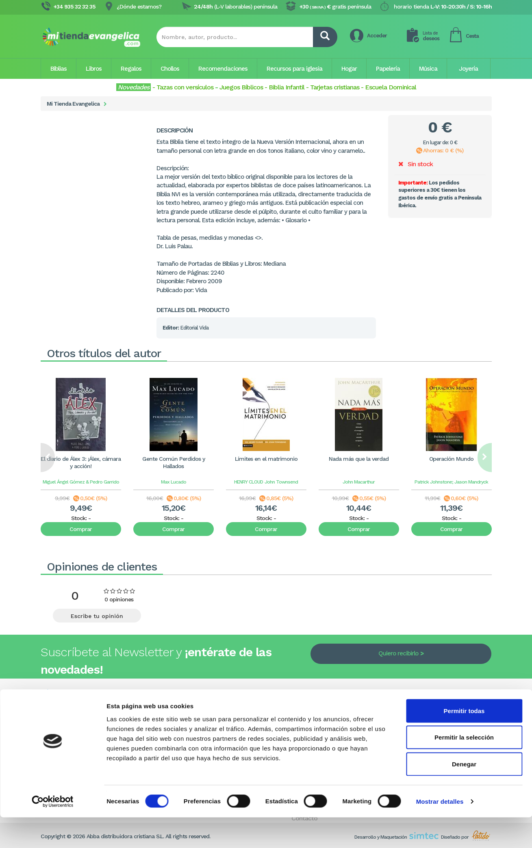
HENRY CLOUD (248, 482)
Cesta (472, 36)
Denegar (464, 794)
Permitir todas (464, 741)
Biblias (58, 68)
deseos (431, 35)
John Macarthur (359, 482)
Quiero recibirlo (398, 653)
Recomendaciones (223, 68)
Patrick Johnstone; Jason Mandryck (451, 482)
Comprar (80, 529)
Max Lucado (173, 482)
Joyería (468, 68)
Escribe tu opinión (97, 616)
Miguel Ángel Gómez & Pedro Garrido (81, 482)
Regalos (131, 68)
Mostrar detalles (440, 831)
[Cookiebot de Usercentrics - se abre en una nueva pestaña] (52, 832)
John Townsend (281, 482)
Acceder (377, 36)
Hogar (349, 68)
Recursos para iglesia (294, 68)
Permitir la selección (464, 768)
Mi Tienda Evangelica (73, 103)
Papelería (388, 68)
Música (428, 68)
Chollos (170, 68)
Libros (94, 68)
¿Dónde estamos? (139, 6)
